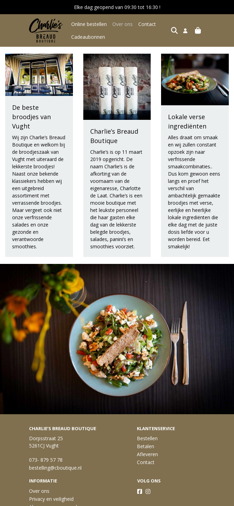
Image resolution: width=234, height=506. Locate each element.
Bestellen (147, 438)
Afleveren (147, 454)
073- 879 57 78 (46, 459)
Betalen (145, 446)
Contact (147, 24)
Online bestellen (89, 24)
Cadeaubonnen (88, 37)
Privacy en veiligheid (51, 499)
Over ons (122, 24)
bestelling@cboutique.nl (55, 467)
